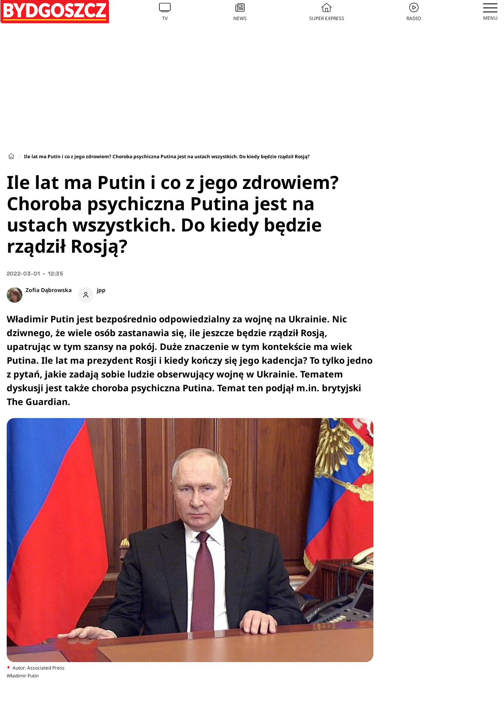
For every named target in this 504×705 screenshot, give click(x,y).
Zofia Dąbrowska (49, 290)
